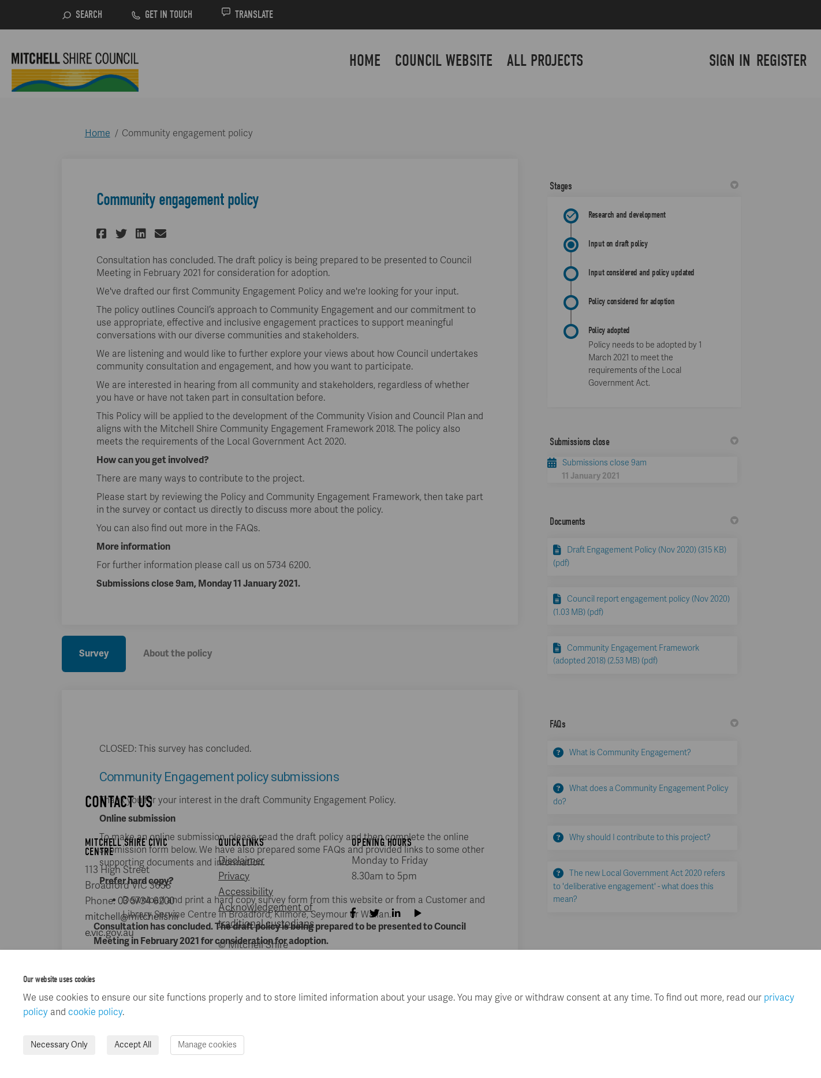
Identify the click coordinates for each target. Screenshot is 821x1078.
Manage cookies (207, 1045)
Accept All (132, 1045)
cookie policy (95, 1012)
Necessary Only (59, 1045)
